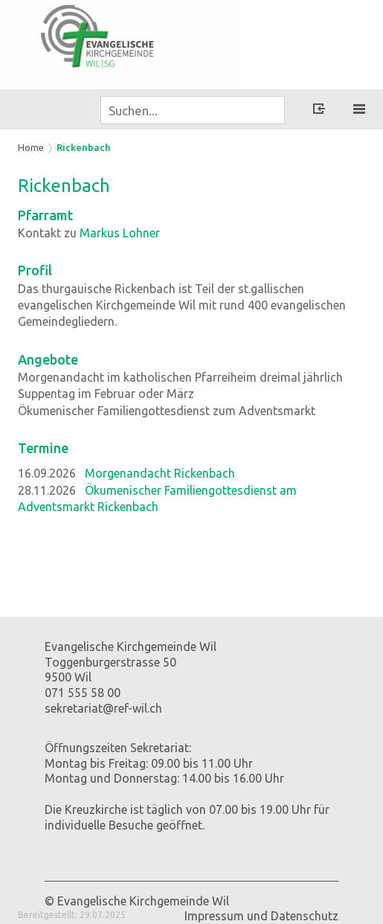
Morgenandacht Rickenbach (160, 473)
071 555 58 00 (82, 692)
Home (31, 147)
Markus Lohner (120, 233)
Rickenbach (83, 147)
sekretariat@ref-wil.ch (103, 708)
